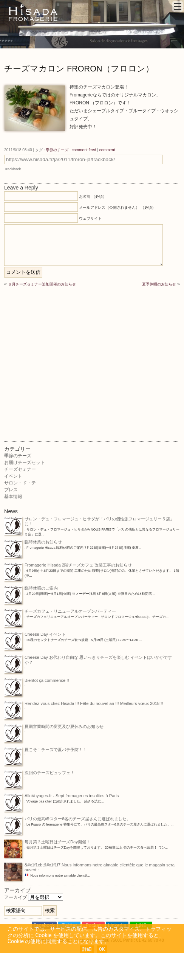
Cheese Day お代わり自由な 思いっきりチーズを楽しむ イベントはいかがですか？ (88, 660)
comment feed (84, 150)
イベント (13, 476)
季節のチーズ (57, 150)
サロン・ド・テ (20, 483)
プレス (11, 489)
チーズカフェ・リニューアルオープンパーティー (60, 612)
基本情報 (13, 496)
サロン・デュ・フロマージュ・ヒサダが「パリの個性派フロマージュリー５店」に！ (89, 522)
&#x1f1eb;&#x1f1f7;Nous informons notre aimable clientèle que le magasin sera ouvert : (89, 868)
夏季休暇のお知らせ (159, 284)
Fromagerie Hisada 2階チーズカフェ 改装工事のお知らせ (68, 565)
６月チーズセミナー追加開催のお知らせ (42, 284)
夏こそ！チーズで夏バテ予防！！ (45, 750)
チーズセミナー (20, 469)
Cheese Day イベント (35, 635)
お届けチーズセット (24, 462)
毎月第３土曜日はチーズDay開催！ (47, 842)
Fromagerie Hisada (33, 13)
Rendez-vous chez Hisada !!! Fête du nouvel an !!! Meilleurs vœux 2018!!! (83, 704)
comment (107, 150)
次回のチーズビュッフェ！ (39, 773)
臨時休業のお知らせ (33, 542)
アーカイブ (15, 897)
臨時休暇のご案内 (31, 588)
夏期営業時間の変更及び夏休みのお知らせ (54, 727)
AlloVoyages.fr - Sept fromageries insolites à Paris (61, 796)
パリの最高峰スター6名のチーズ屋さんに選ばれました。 (67, 819)
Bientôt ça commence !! (36, 681)
